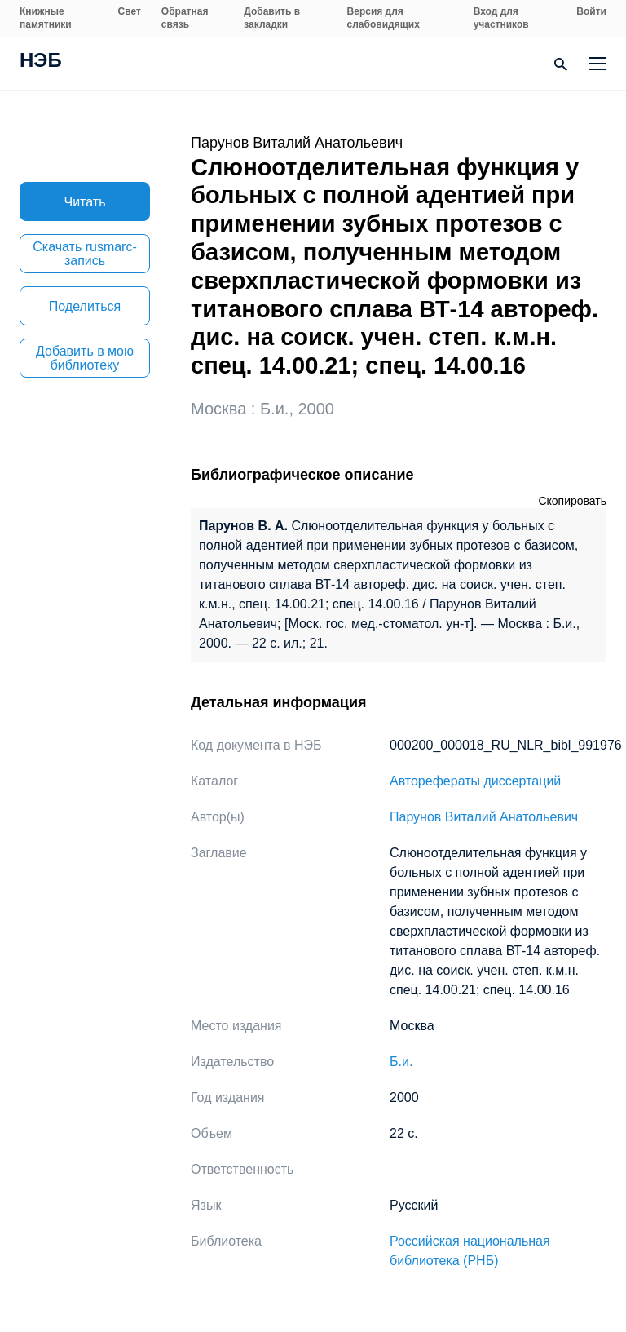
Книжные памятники (46, 18)
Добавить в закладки (272, 18)
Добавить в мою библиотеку (85, 358)
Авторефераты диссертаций (475, 781)
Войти (591, 11)
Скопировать (572, 500)
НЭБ (41, 62)
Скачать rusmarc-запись (85, 254)
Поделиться (85, 306)
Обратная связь (185, 18)
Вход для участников (501, 18)
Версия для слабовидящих (383, 18)
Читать (85, 202)
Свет (129, 11)
